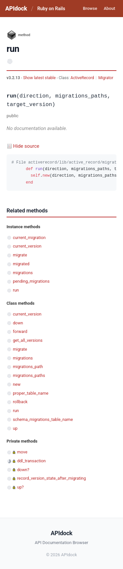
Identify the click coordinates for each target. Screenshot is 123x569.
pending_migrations (31, 281)
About (109, 8)
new (16, 384)
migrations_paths (29, 375)
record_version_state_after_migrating (51, 478)
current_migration (29, 237)
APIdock (16, 8)
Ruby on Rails (51, 8)
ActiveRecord (82, 78)
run (16, 290)
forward (20, 331)
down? (23, 469)
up (15, 428)
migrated (21, 263)
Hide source (26, 146)
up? (20, 487)
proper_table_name (30, 393)
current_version (27, 246)
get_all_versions (27, 340)
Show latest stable (39, 78)
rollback (20, 401)
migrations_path (28, 366)
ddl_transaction (31, 460)
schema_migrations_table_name (43, 419)
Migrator (105, 78)
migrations (23, 272)
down (18, 322)
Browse (90, 8)
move (22, 451)
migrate (20, 254)
